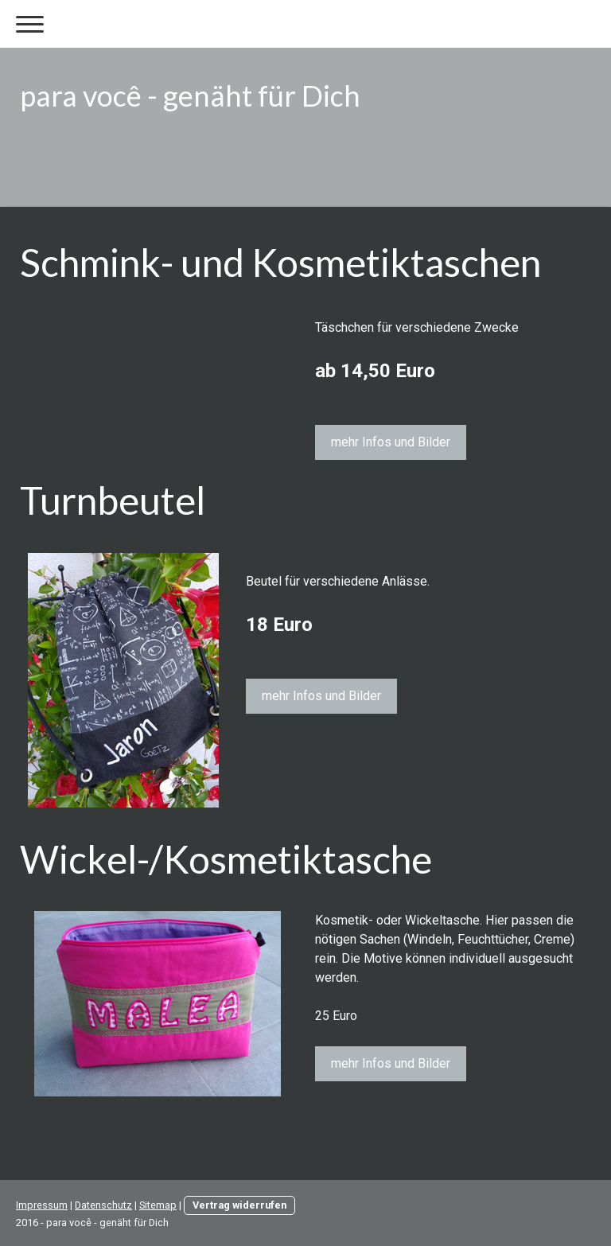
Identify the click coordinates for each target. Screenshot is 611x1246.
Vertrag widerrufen (239, 1205)
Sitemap (158, 1205)
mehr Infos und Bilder (390, 442)
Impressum (42, 1205)
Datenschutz (103, 1205)
